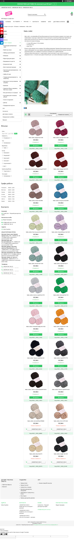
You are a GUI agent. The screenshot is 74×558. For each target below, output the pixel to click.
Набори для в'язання (9, 52)
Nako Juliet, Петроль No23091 (61, 200)
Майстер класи (7, 50)
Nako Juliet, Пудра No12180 (36, 137)
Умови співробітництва (45, 483)
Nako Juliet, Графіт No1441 (61, 454)
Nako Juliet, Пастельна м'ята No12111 (36, 232)
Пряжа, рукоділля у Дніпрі (28, 498)
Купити (37, 145)
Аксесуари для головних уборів (10, 96)
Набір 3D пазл (7, 74)
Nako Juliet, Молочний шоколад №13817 (36, 169)
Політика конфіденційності (52, 524)
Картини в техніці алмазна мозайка (10, 82)
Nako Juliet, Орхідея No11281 (61, 137)
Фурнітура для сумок (9, 58)
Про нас (26, 21)
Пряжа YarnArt (24, 485)
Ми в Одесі (23, 496)
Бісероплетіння (7, 64)
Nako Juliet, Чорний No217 (61, 263)
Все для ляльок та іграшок (10, 92)
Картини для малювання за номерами (10, 70)
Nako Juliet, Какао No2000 (36, 200)
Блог (49, 21)
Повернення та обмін (8, 117)
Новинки (5, 39)
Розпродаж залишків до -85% (10, 46)
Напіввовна (22, 26)
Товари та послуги (8, 26)
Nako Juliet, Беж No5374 (35, 454)
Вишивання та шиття (9, 61)
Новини (43, 21)
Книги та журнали (8, 99)
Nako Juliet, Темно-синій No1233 (35, 358)
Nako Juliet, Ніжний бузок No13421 (61, 232)
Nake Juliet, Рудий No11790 (61, 326)
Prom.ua (44, 522)
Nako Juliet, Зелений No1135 (60, 295)
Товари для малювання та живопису (10, 77)
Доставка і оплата (59, 21)
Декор (5, 102)
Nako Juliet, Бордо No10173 (61, 169)
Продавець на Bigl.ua (37, 523)
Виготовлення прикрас (9, 67)
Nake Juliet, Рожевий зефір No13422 (35, 326)
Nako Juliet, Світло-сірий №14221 (61, 389)
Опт (4, 108)
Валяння (5, 85)
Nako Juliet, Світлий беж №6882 (35, 421)
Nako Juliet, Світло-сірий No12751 (36, 295)
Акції (4, 37)
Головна (8, 21)
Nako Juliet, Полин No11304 (36, 263)
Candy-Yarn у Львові (26, 487)
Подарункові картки (9, 105)
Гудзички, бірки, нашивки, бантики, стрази (10, 89)
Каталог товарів (7, 42)
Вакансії (4, 486)
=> (54, 4)
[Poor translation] (5, 534)
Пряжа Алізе (24, 483)
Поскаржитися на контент (39, 524)
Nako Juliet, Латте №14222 (61, 421)
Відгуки (5, 120)
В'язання (16, 26)
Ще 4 (4, 166)
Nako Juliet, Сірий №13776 (61, 358)
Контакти (36, 21)
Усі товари (16, 21)
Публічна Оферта (7, 484)
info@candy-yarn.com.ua (9, 222)
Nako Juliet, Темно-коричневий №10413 (36, 389)
